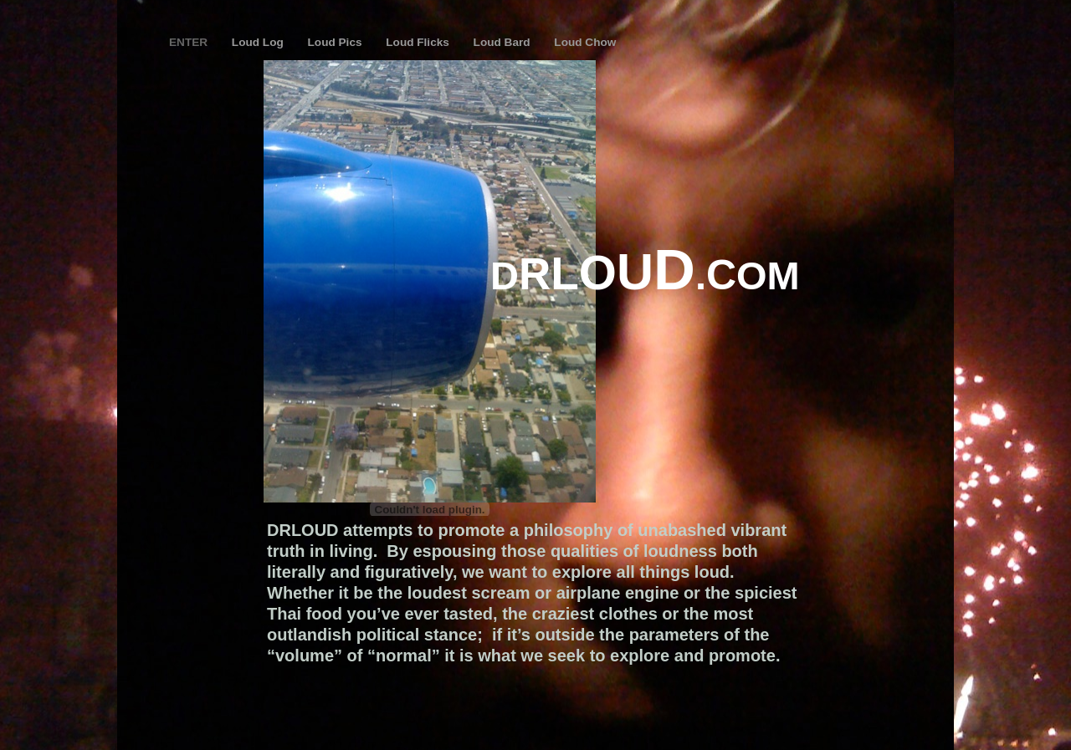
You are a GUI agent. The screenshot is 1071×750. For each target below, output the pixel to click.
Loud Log (259, 42)
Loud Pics (337, 42)
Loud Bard (504, 42)
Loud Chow (585, 42)
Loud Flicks (419, 42)
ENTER (190, 42)
